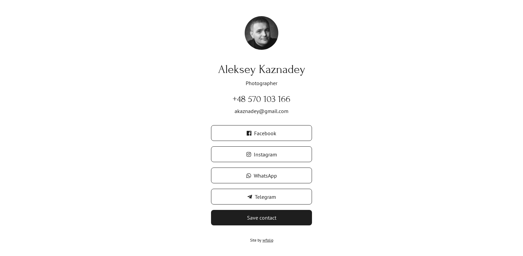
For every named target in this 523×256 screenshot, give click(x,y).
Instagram (261, 154)
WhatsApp (261, 175)
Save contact (261, 217)
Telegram (261, 196)
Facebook (261, 133)
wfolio (268, 240)
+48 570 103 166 (261, 99)
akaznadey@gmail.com (261, 111)
